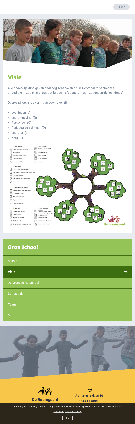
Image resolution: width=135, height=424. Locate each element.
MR (67, 315)
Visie (67, 272)
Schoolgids (67, 293)
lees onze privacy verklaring (68, 411)
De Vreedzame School (67, 283)
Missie (67, 261)
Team (67, 304)
